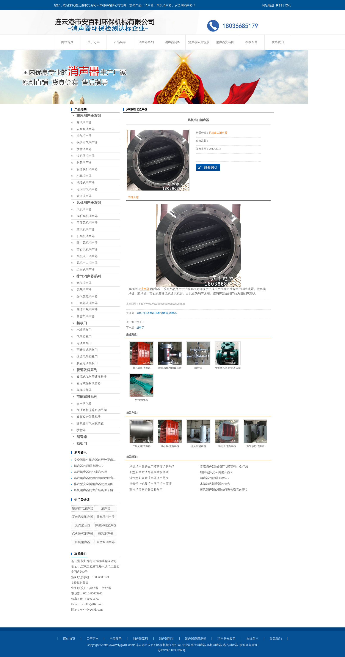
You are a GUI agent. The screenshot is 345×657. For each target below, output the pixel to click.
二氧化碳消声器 (87, 303)
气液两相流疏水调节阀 (92, 410)
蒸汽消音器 (82, 525)
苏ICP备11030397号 (171, 650)
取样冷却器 (84, 390)
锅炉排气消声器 (87, 142)
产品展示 (120, 42)
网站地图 (268, 5)
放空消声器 (84, 149)
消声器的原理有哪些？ (89, 466)
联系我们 (278, 42)
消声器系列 (146, 42)
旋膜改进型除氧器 (89, 416)
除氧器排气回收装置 (90, 423)
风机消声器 (84, 209)
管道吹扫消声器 (87, 169)
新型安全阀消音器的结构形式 (149, 472)
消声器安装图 (225, 42)
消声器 (105, 508)
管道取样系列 (87, 370)
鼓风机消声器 (86, 229)
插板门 (82, 443)
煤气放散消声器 (87, 296)
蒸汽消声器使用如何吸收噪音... (95, 478)
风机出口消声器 (87, 263)
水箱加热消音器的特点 (215, 483)
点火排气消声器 (87, 189)
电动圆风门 (84, 343)
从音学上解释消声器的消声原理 (150, 483)
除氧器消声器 (106, 516)
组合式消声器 (86, 269)
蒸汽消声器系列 (89, 116)
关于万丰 (94, 42)
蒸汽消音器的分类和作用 (90, 472)
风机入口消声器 (87, 256)
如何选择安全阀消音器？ (216, 472)
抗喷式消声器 (86, 182)
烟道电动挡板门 (87, 356)
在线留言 (251, 42)
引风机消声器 (86, 236)
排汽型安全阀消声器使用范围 (93, 484)
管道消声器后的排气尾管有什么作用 (224, 466)
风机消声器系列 (89, 203)
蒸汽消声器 (84, 122)
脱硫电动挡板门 (87, 363)
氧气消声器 (84, 283)
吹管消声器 (84, 162)
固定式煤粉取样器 (89, 383)
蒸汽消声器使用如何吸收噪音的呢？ (224, 489)
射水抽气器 (84, 403)
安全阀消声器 (86, 129)
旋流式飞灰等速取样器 (92, 376)
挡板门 (82, 323)
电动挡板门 (84, 329)
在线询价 (208, 167)
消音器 (82, 437)
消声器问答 (172, 42)
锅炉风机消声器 (87, 216)
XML (288, 5)
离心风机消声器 (87, 249)
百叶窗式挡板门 (87, 349)
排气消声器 (84, 135)
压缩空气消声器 (87, 309)
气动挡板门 (84, 336)
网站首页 (67, 42)
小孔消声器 (84, 176)
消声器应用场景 (198, 42)
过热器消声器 (86, 156)
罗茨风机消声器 (87, 222)
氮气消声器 (84, 289)
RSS (279, 5)
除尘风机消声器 (87, 242)
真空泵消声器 (86, 316)
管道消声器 (84, 196)
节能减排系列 (87, 397)
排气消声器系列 (89, 276)
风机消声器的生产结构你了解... (95, 490)
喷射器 (81, 430)
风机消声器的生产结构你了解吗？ (152, 466)
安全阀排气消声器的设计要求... (95, 460)
